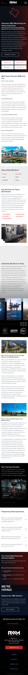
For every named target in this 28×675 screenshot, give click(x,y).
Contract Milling (6, 214)
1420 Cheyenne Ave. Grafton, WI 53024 (14, 640)
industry (6, 266)
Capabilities (20, 62)
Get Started (4, 3)
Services (7, 62)
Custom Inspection (7, 218)
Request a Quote (10, 54)
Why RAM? (20, 67)
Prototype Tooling (20, 214)
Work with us (14, 647)
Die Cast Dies (6, 216)
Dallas (4, 177)
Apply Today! (10, 609)
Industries (7, 67)
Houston (5, 174)
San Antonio (18, 174)
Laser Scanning (19, 216)
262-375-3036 (10, 579)
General (14, 654)
